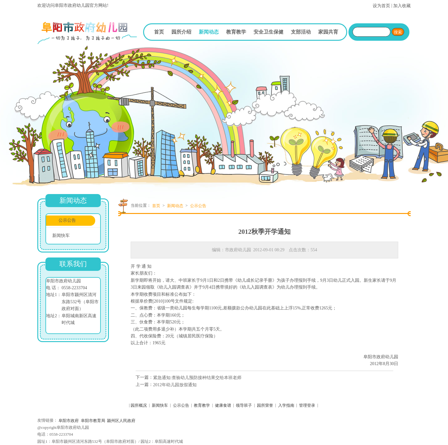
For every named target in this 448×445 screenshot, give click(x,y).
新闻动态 (209, 32)
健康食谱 (223, 405)
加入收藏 (402, 5)
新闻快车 (61, 235)
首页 (159, 32)
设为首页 (381, 5)
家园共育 (328, 32)
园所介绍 (181, 32)
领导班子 (244, 405)
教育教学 (236, 32)
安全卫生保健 (268, 32)
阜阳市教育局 (93, 420)
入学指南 (286, 405)
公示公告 (67, 220)
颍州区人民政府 (121, 420)
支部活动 (301, 32)
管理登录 (307, 405)
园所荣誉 (265, 405)
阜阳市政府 (68, 420)
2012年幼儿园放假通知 (175, 384)
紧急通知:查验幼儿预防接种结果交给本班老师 (197, 377)
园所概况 (139, 405)
